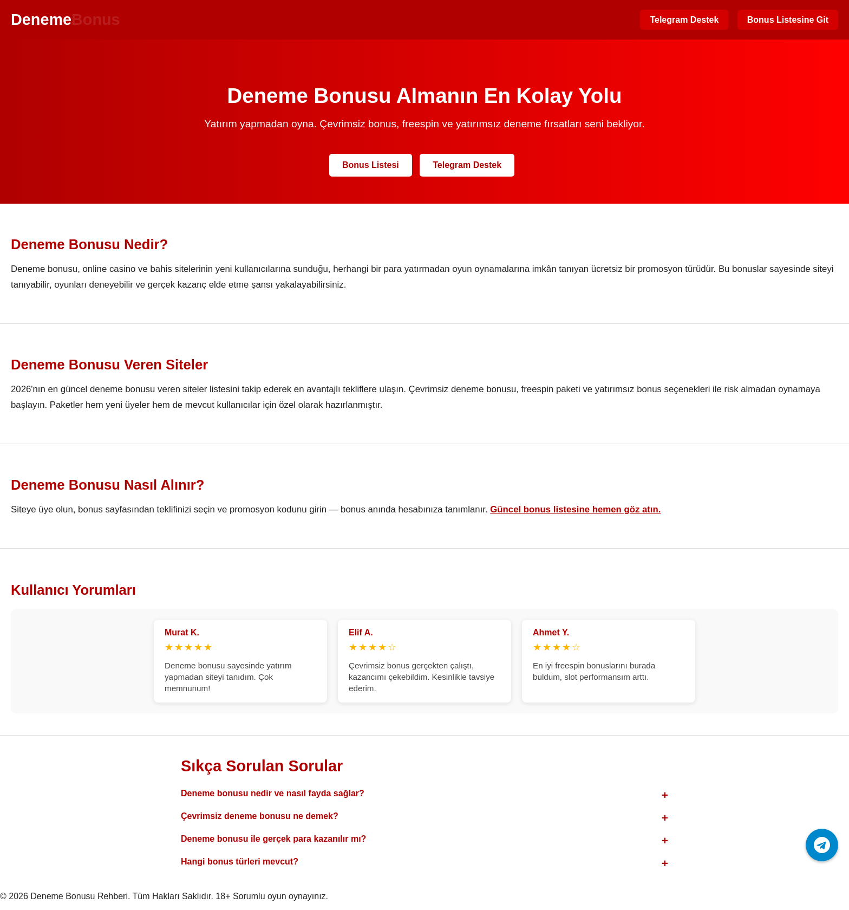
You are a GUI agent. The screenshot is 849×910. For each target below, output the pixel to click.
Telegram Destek (684, 19)
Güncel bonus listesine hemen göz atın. (575, 509)
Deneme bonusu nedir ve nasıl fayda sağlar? (272, 793)
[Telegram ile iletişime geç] (822, 845)
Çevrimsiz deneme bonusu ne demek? (259, 816)
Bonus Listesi (370, 165)
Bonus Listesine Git (787, 19)
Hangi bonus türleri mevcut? (239, 861)
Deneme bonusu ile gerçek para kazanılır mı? (273, 838)
